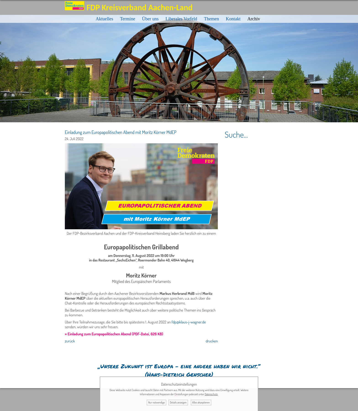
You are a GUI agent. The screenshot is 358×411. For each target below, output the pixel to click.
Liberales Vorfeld (181, 18)
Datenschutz (211, 394)
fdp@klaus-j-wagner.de (188, 322)
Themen (211, 18)
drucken (212, 341)
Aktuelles (104, 18)
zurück (70, 341)
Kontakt (233, 18)
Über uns (150, 18)
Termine (127, 18)
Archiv (253, 18)
